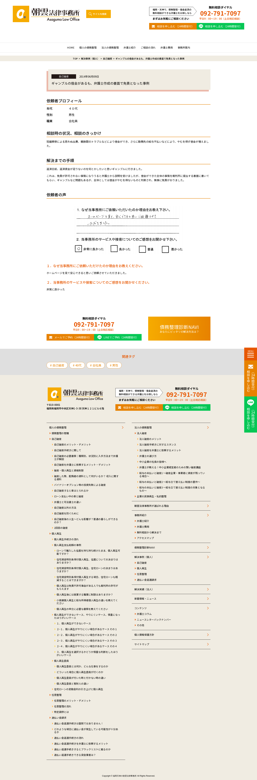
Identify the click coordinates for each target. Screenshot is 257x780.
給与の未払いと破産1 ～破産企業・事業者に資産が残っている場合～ (172, 475)
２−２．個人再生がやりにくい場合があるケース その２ (87, 635)
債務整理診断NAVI (144, 547)
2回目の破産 (61, 527)
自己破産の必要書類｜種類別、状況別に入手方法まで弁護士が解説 (86, 458)
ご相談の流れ (148, 47)
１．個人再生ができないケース (74, 623)
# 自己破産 (57, 365)
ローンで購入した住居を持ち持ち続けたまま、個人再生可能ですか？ (88, 552)
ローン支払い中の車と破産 (68, 496)
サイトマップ (141, 644)
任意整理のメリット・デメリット (72, 700)
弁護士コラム (144, 614)
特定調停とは (61, 712)
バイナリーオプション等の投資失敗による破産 (80, 484)
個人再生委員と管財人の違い (73, 683)
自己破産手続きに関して (67, 450)
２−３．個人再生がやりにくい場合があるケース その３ (87, 640)
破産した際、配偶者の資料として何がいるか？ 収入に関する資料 (86, 478)
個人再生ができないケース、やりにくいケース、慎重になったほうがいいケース (87, 616)
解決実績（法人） (144, 589)
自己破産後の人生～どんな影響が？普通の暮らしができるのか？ (86, 521)
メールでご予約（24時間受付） (72, 337)
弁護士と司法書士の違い (67, 502)
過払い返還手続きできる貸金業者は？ (75, 755)
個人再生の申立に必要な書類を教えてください (82, 609)
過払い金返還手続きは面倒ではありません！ (78, 723)
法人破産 (142, 433)
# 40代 (77, 365)
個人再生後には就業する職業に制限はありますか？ (85, 594)
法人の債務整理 (110, 47)
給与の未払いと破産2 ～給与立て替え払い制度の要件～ (169, 482)
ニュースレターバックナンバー (154, 619)
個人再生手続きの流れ (66, 539)
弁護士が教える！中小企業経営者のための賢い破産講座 (170, 467)
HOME (70, 47)
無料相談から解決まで (149, 532)
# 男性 (114, 365)
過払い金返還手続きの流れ (69, 737)
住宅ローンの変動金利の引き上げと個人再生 (78, 689)
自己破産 (56, 439)
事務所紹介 (140, 515)
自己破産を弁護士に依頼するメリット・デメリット (82, 464)
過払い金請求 (59, 717)
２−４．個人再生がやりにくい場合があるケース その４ (87, 646)
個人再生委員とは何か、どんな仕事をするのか (82, 666)
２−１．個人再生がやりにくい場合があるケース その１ (87, 629)
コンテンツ (140, 608)
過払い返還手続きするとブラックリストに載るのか (82, 749)
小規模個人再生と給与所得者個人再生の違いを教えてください (87, 602)
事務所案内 (184, 47)
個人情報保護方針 (144, 634)
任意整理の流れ (62, 706)
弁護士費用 (166, 47)
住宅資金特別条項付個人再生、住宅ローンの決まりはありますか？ (87, 570)
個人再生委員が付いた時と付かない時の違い (81, 677)
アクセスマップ (145, 538)
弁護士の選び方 (148, 456)
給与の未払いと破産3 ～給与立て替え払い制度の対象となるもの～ (172, 489)
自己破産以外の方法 (65, 507)
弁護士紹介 (130, 47)
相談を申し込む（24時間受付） (175, 26)
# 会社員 (95, 365)
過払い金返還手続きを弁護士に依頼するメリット (81, 743)
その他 (140, 625)
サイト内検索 (100, 14)
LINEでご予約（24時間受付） (121, 337)
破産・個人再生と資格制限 (69, 470)
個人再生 (56, 533)
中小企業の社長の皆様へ (152, 461)
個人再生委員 (61, 660)
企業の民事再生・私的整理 (151, 496)
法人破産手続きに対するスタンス (157, 444)
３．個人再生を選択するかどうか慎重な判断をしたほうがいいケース (87, 653)
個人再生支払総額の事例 (67, 545)
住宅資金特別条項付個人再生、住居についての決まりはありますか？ (87, 561)
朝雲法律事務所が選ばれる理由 (151, 505)
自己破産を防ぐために (66, 513)
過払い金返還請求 (147, 579)
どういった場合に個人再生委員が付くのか (80, 672)
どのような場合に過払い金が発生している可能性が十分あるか (86, 731)
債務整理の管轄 (60, 433)
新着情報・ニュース (145, 598)
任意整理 (56, 695)
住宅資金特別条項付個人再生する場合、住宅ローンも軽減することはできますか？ (87, 579)
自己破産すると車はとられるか (71, 490)
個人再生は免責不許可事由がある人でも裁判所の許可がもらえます (87, 587)
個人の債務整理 (88, 47)
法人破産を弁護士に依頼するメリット (160, 450)
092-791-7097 (220, 13)
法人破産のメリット (150, 439)
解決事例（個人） (144, 557)
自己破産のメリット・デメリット (72, 444)
